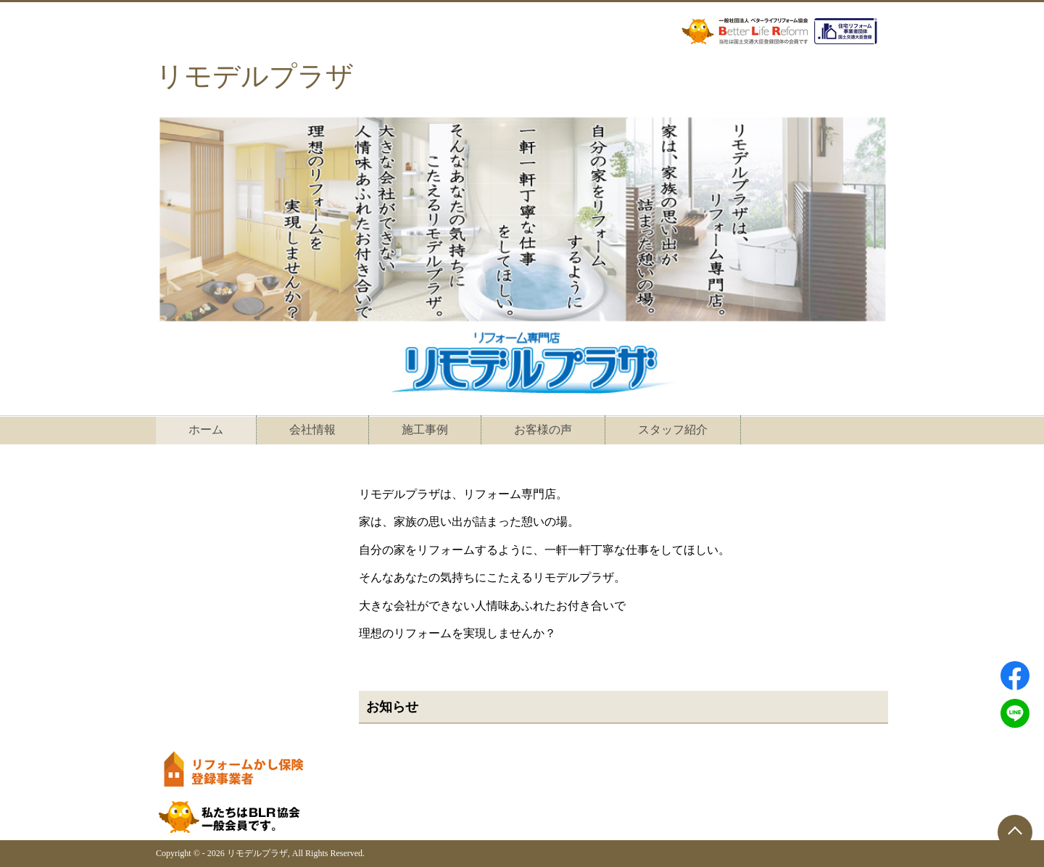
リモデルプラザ (255, 76)
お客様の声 (543, 429)
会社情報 (312, 429)
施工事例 (425, 429)
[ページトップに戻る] (1015, 832)
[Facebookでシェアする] (1015, 675)
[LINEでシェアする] (1015, 713)
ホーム (205, 429)
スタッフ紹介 (673, 429)
